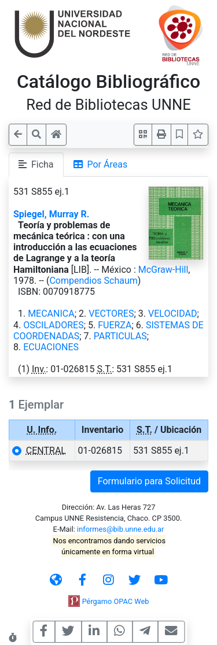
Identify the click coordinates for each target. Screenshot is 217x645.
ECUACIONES (51, 347)
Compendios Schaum (93, 280)
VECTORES (111, 313)
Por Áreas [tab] (100, 164)
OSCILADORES (53, 325)
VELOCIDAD (172, 313)
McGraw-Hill (163, 269)
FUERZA (114, 325)
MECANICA (51, 313)
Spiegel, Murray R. (51, 214)
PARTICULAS (120, 336)
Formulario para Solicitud (149, 481)
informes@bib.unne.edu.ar (120, 529)
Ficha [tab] (36, 164)
